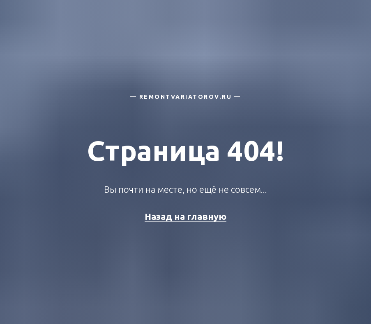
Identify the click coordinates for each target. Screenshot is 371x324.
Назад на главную (185, 216)
